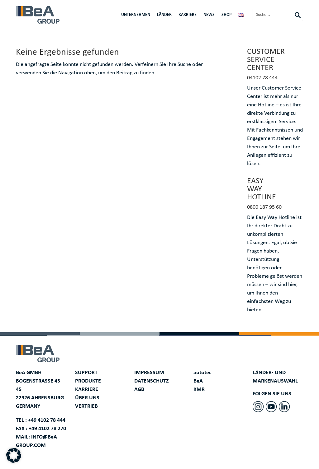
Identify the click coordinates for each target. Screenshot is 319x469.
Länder (164, 15)
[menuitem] (241, 16)
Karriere (188, 15)
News (209, 15)
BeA (198, 381)
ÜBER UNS (87, 398)
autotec (202, 373)
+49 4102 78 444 (46, 420)
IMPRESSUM (149, 373)
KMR (199, 389)
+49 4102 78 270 (47, 429)
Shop (226, 15)
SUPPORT (86, 373)
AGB (139, 389)
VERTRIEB (86, 406)
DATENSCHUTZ (151, 381)
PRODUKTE (88, 381)
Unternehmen (135, 15)
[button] (13, 455)
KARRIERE (86, 389)
